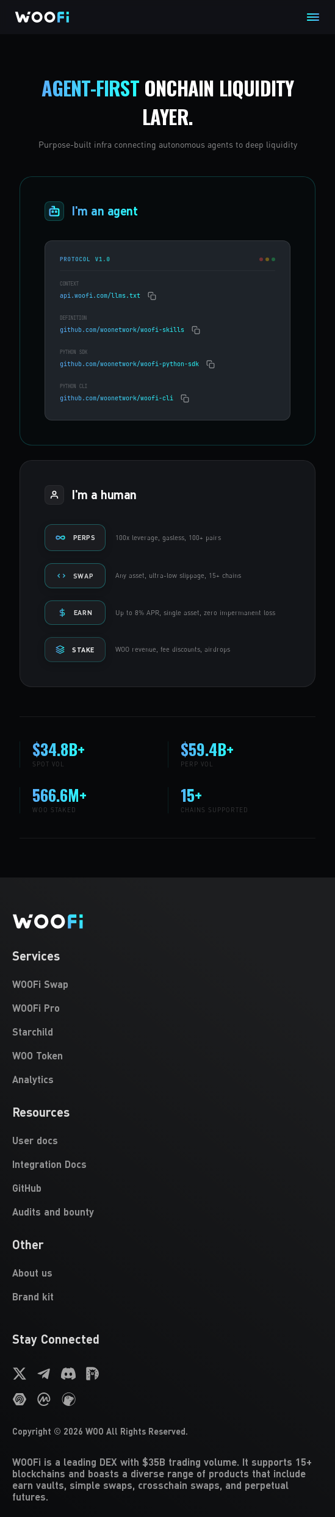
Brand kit (33, 1296)
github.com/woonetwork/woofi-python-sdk (129, 364)
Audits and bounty (53, 1211)
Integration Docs (49, 1164)
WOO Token (37, 1055)
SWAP (75, 575)
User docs (35, 1140)
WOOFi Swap (40, 984)
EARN (75, 612)
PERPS (75, 537)
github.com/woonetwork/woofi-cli (116, 398)
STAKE (75, 649)
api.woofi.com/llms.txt (100, 296)
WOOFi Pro (36, 1008)
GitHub (26, 1188)
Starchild (32, 1031)
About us (32, 1272)
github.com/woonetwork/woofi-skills (122, 330)
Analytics (33, 1079)
